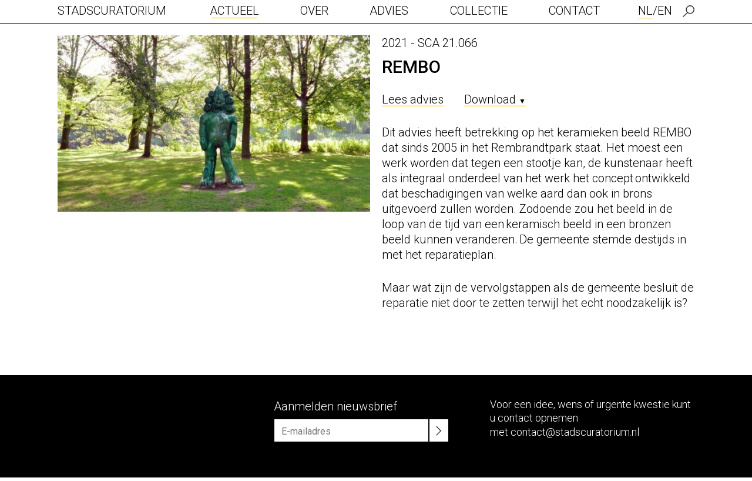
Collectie (479, 11)
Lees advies (413, 99)
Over (314, 11)
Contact (574, 11)
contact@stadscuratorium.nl (575, 432)
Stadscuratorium (112, 11)
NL (645, 11)
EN (664, 11)
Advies (389, 11)
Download (495, 99)
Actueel (234, 11)
